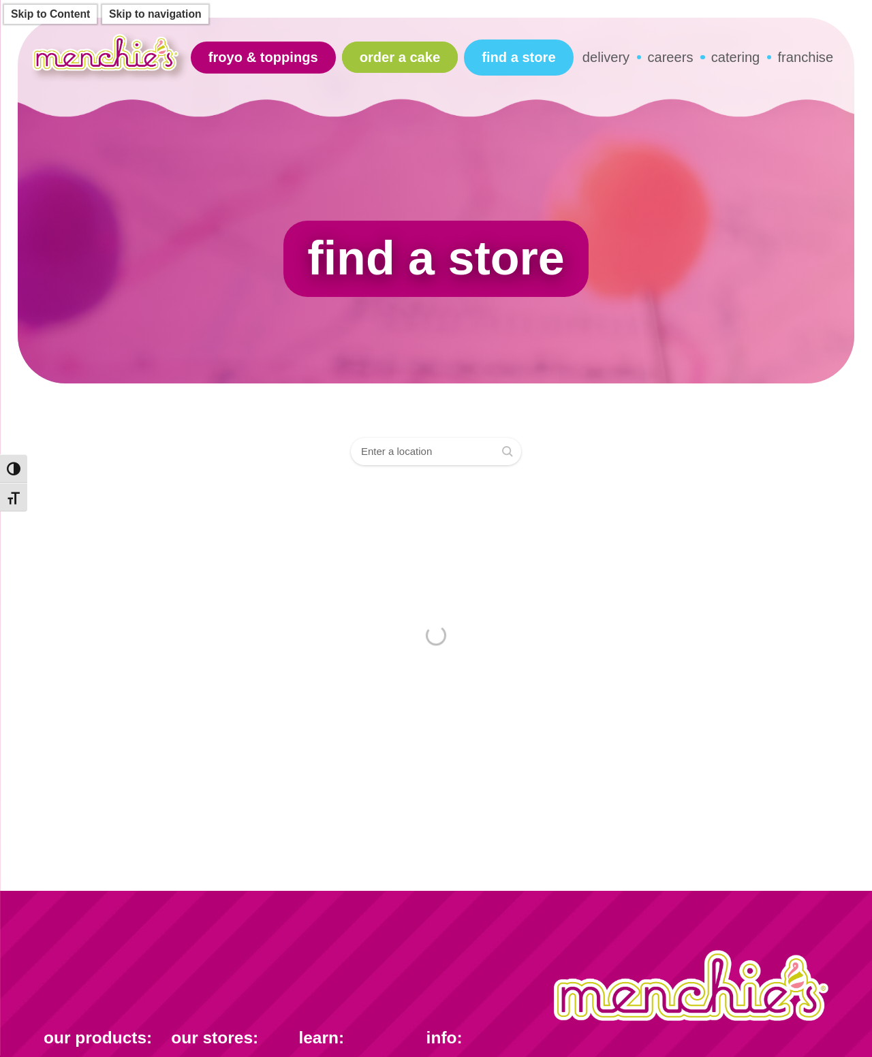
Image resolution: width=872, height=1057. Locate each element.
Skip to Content (50, 14)
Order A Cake (400, 57)
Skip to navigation (155, 14)
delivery (605, 57)
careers (670, 57)
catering (735, 57)
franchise (806, 57)
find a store (518, 57)
